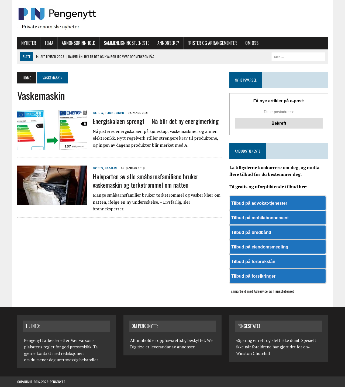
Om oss (251, 43)
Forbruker (114, 113)
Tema (48, 43)
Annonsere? (168, 43)
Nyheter (28, 43)
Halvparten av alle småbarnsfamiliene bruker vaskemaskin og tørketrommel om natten (145, 180)
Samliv (111, 168)
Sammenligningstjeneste (126, 43)
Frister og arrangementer (212, 43)
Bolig (98, 113)
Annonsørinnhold (78, 43)
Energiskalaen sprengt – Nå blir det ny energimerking (156, 121)
